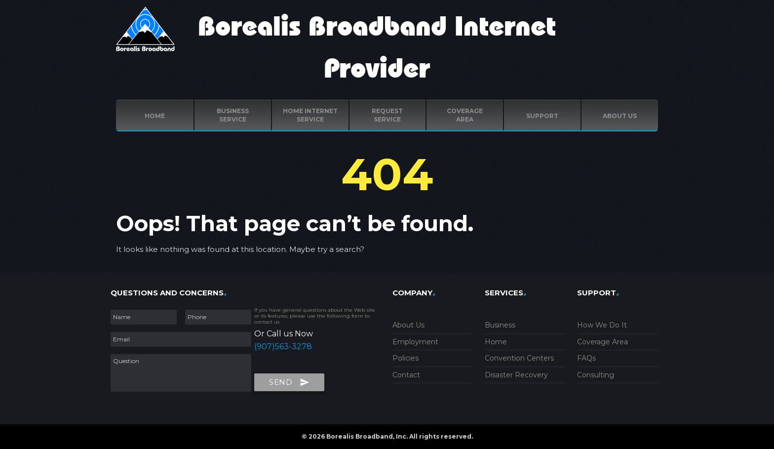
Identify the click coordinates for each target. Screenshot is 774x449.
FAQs (586, 358)
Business (500, 325)
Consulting (595, 374)
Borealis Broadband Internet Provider (377, 48)
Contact (406, 374)
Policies (405, 358)
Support (542, 116)
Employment (415, 341)
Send (289, 380)
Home (155, 116)
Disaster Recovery (516, 374)
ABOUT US (620, 116)
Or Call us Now (283, 333)
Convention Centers (519, 358)
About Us (408, 325)
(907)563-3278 (283, 346)
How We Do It (602, 325)
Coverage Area (602, 341)
